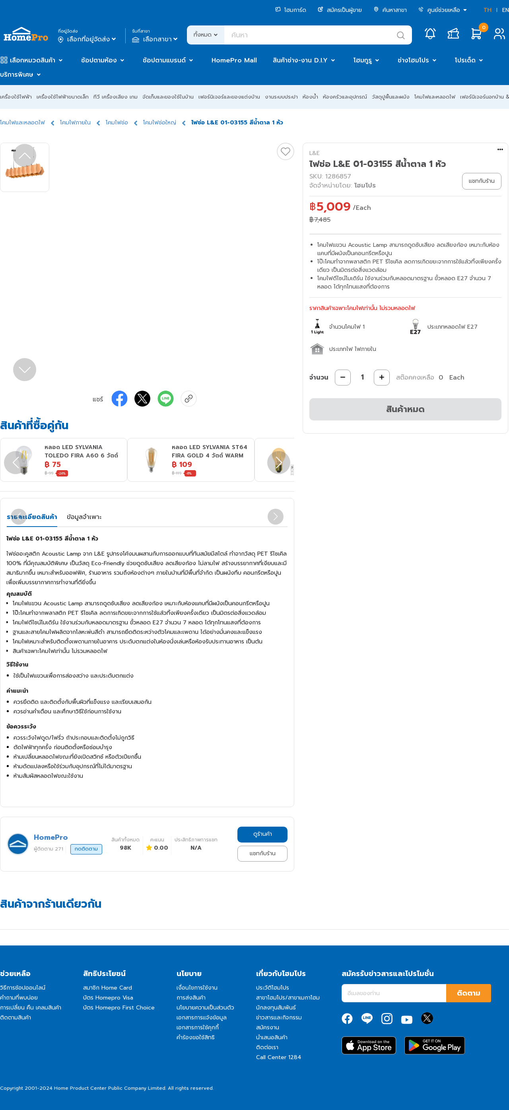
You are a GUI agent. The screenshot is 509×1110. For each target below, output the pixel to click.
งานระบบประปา (281, 97)
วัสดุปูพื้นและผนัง (391, 97)
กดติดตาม (86, 848)
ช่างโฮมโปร (413, 60)
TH (488, 10)
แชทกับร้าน (263, 853)
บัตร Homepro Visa (108, 998)
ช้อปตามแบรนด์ (164, 60)
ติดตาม (468, 993)
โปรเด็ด (465, 60)
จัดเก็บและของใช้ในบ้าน (168, 97)
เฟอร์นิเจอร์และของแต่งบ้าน (229, 97)
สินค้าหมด (405, 409)
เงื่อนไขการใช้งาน (197, 988)
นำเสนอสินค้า (272, 1037)
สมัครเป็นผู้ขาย (340, 10)
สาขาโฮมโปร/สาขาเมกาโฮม (288, 998)
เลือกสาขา (155, 39)
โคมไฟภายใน (75, 122)
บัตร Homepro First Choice (119, 1007)
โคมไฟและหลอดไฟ (434, 97)
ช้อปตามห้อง (99, 60)
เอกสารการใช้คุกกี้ (198, 1027)
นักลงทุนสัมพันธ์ (276, 1007)
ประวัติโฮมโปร (272, 988)
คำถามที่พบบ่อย (19, 998)
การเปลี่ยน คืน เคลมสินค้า (30, 1007)
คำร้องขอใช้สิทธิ (196, 1037)
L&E (314, 153)
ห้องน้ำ (310, 97)
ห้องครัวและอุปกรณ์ (345, 97)
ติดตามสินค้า (15, 1017)
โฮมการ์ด (290, 10)
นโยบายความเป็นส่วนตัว (205, 1007)
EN (505, 10)
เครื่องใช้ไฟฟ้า (16, 97)
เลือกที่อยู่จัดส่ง (87, 39)
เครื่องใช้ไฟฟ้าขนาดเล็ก (63, 97)
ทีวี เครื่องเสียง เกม (115, 97)
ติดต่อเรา (267, 1047)
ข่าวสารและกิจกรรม (279, 1017)
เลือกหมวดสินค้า (32, 60)
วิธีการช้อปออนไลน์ (22, 988)
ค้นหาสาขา (390, 10)
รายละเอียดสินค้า (32, 517)
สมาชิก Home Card (107, 988)
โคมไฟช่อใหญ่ (159, 122)
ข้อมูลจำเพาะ (84, 517)
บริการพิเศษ (16, 74)
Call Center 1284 (278, 1057)
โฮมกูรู (363, 60)
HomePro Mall (234, 60)
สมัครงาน (267, 1027)
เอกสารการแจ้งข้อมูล (202, 1017)
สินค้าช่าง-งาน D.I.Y (300, 60)
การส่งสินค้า (191, 998)
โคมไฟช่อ (117, 122)
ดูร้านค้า (262, 834)
